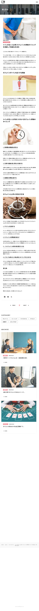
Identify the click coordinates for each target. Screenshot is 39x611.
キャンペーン (5, 320)
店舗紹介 (5, 323)
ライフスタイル (7, 42)
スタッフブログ (13, 323)
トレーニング (14, 320)
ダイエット (32, 320)
